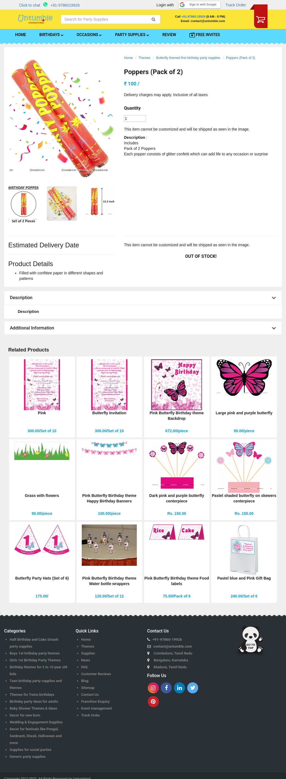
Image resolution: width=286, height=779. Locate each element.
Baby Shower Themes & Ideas (33, 708)
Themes (144, 58)
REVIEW (169, 35)
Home (128, 58)
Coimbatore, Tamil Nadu (173, 653)
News (85, 660)
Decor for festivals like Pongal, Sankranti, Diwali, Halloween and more (36, 736)
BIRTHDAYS (51, 35)
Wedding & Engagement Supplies (36, 722)
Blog (84, 681)
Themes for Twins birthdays (32, 695)
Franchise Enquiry (95, 701)
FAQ (84, 667)
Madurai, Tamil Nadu (170, 667)
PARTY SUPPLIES (132, 35)
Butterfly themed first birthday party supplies (188, 58)
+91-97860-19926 (193, 16)
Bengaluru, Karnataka (171, 660)
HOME (20, 35)
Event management (96, 708)
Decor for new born (25, 715)
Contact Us (90, 695)
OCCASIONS (89, 35)
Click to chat (29, 5)
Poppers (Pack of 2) (240, 58)
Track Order (235, 5)
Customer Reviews (96, 674)
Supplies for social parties (30, 750)
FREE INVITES (204, 35)
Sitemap (87, 688)
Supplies (88, 653)
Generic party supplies (28, 756)
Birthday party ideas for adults (34, 701)
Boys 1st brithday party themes (34, 653)
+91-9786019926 (65, 5)
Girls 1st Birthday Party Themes (35, 660)
